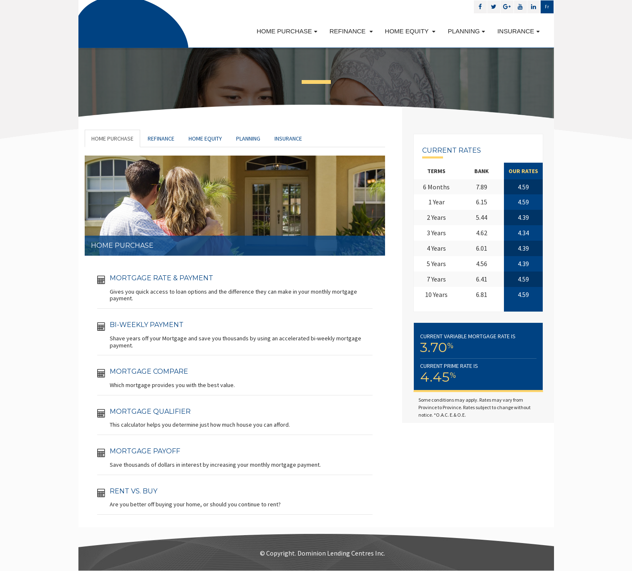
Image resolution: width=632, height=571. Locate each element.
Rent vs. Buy (133, 491)
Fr (547, 7)
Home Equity (410, 31)
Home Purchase (287, 31)
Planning (466, 31)
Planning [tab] (248, 138)
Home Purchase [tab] (112, 138)
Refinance (351, 31)
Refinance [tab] (161, 138)
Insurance (518, 31)
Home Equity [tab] (205, 138)
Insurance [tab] (288, 138)
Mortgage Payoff (145, 451)
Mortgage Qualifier (150, 411)
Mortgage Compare (149, 371)
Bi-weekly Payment (147, 325)
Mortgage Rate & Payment (161, 278)
